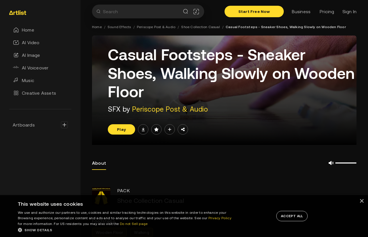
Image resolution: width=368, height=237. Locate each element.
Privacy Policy (219, 218)
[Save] (156, 129)
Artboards (24, 124)
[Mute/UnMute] (329, 163)
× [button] (361, 201)
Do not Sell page (134, 224)
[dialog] (184, 216)
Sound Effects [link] (119, 27)
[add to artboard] (169, 129)
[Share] (183, 129)
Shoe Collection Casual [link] (200, 27)
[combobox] (141, 11)
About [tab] (99, 165)
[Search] (98, 11)
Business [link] (301, 11)
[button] (127, 230)
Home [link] (97, 27)
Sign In (349, 11)
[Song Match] (196, 11)
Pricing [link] (327, 11)
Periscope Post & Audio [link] (156, 27)
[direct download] (143, 129)
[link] (29, 12)
